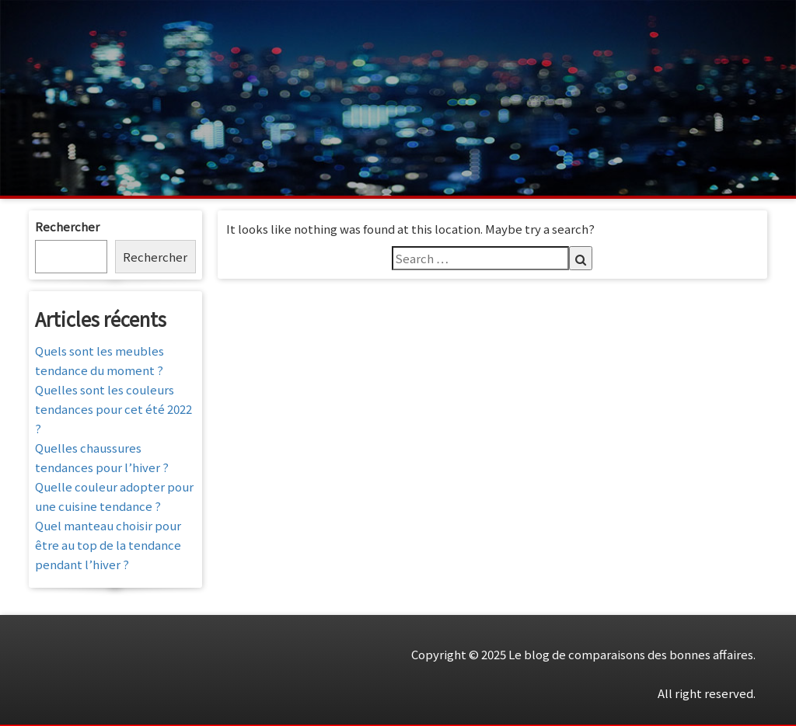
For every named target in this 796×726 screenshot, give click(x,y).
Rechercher (67, 226)
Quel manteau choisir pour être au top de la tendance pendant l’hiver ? (108, 544)
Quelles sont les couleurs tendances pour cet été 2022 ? (113, 408)
